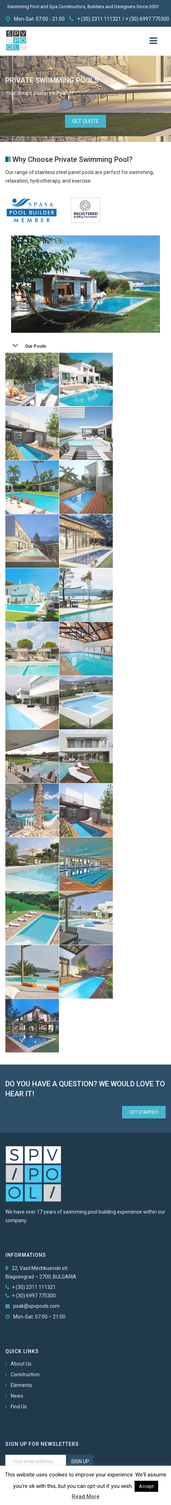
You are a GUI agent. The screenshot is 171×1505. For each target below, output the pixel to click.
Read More (86, 1496)
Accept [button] (146, 1486)
